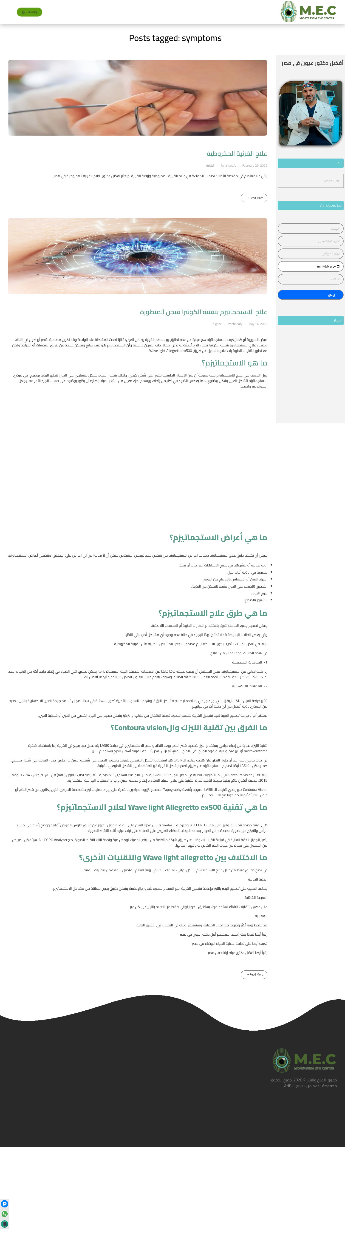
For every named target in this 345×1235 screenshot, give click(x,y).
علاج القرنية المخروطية (237, 153)
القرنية (210, 165)
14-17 (25, 774)
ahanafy (228, 165)
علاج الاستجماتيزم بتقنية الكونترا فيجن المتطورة (203, 312)
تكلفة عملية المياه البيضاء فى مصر (218, 943)
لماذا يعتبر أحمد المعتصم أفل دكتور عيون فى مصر (217, 934)
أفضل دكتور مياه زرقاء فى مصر (231, 952)
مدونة (216, 323)
